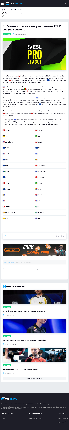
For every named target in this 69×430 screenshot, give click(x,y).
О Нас (3, 418)
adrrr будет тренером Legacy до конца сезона (24, 311)
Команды (7, 34)
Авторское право (35, 418)
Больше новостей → (34, 378)
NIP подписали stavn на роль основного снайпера (25, 340)
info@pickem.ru (63, 418)
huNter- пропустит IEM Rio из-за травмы (21, 369)
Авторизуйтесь (9, 262)
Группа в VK (62, 422)
